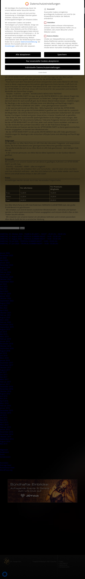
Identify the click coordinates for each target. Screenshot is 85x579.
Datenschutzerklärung (29, 40)
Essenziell (50, 7)
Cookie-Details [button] (42, 70)
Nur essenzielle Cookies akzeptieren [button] (42, 59)
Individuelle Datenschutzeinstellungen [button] (42, 65)
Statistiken (50, 21)
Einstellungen (10, 44)
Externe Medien (52, 34)
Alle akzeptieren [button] (23, 52)
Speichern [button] (62, 52)
